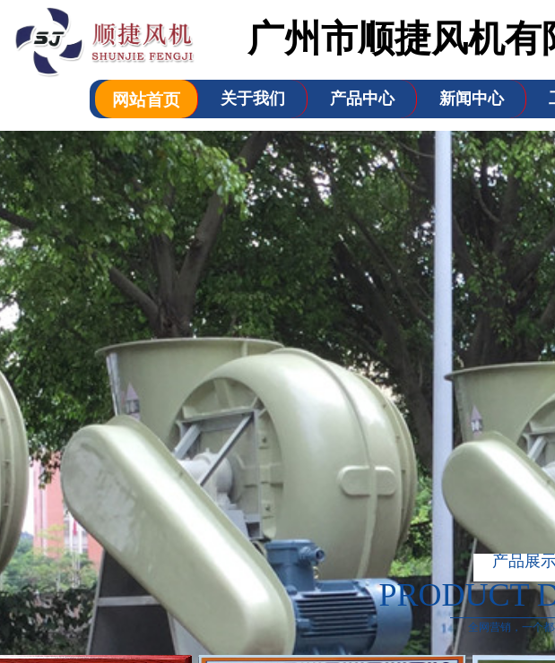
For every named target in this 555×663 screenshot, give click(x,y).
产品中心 (362, 99)
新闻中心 (471, 99)
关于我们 (253, 99)
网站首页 (146, 99)
